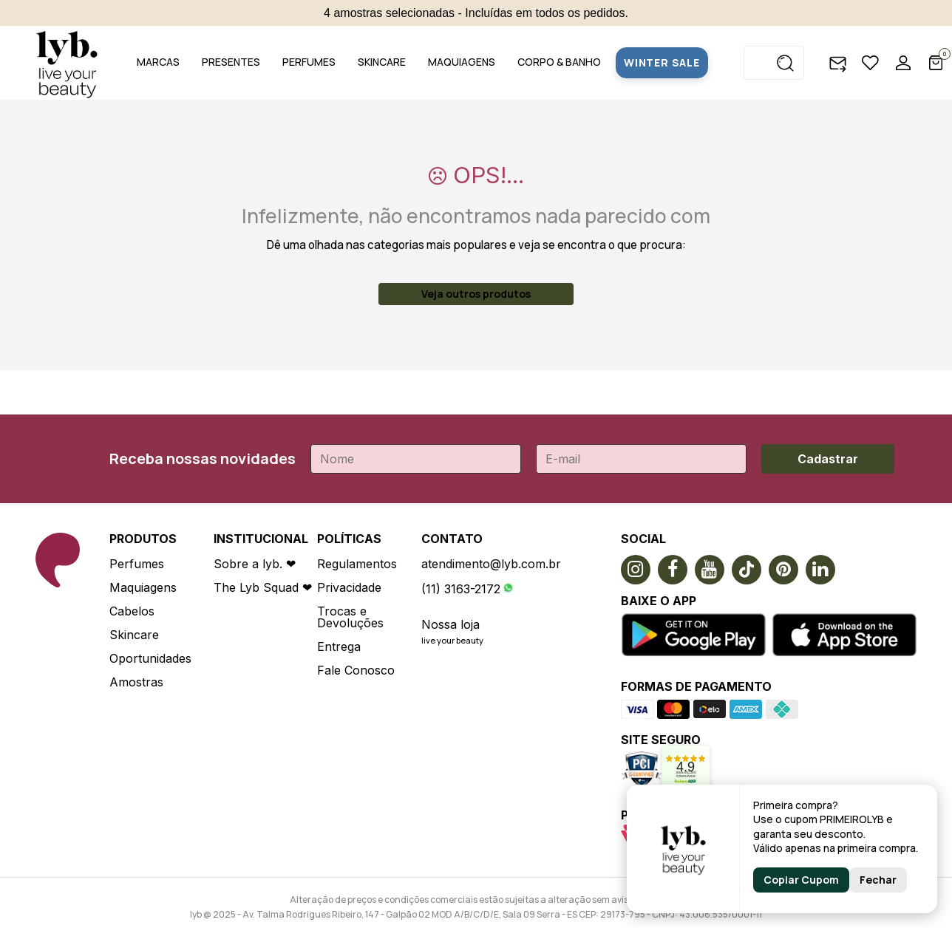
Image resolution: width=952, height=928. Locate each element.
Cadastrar (828, 458)
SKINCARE (382, 62)
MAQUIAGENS (461, 62)
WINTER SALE (662, 62)
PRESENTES (231, 62)
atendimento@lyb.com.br (491, 563)
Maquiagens (143, 587)
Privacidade (349, 587)
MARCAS (158, 62)
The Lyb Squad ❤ (263, 587)
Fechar (878, 880)
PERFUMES (309, 62)
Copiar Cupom (801, 880)
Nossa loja (450, 624)
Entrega (339, 646)
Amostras (136, 682)
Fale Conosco (356, 670)
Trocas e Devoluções (350, 617)
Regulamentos (357, 563)
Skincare (134, 634)
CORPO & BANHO (559, 62)
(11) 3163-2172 (460, 588)
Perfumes (136, 563)
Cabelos (131, 611)
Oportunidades (150, 658)
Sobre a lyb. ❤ (255, 563)
